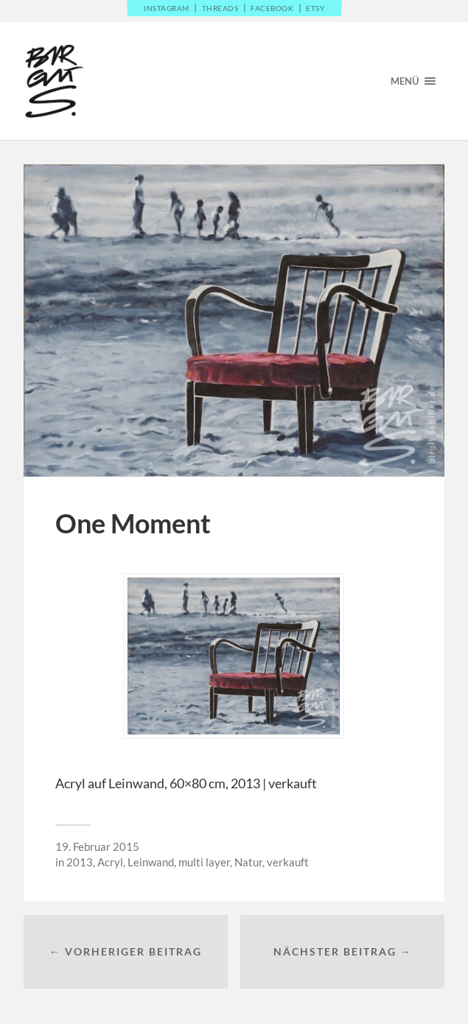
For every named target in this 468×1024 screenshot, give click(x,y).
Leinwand (151, 862)
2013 (79, 862)
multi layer (204, 862)
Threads (220, 8)
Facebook (272, 8)
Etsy (315, 8)
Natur (248, 862)
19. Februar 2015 (97, 846)
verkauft (288, 862)
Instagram (166, 8)
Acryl (110, 862)
